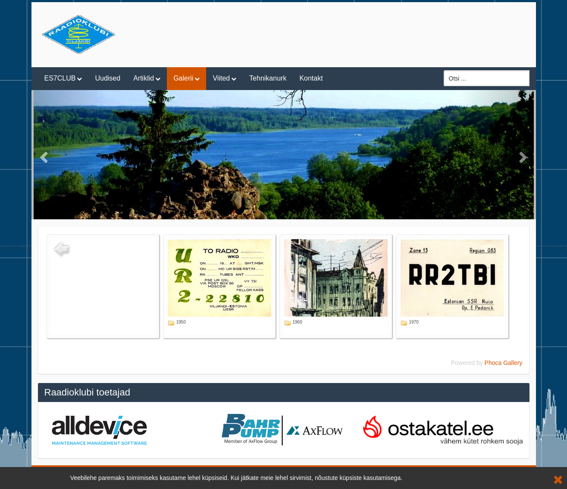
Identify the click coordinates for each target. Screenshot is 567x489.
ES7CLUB (60, 78)
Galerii (183, 78)
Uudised (107, 78)
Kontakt (311, 78)
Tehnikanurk (267, 78)
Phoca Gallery (504, 362)
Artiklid (143, 78)
